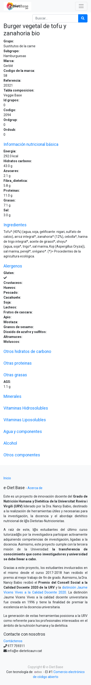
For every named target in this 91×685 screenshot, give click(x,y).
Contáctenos (13, 641)
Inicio (7, 478)
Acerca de (35, 488)
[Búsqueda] (83, 18)
